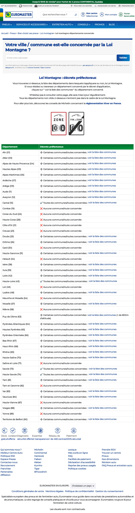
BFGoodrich (40, 472)
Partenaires (7, 472)
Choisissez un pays (82, 486)
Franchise (25, 6)
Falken (37, 459)
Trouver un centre (81, 6)
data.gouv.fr (9, 67)
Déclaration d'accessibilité (81, 462)
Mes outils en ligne (78, 453)
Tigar (36, 468)
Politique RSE (8, 456)
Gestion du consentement (109, 491)
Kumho (38, 465)
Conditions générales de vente (28, 491)
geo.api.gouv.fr (88, 65)
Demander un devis (105, 6)
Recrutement (8, 465)
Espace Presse (8, 459)
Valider (123, 58)
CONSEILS (83, 24)
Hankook (39, 456)
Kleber (37, 462)
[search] (60, 58)
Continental (40, 453)
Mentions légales (54, 491)
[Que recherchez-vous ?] (57, 14)
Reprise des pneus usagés (82, 465)
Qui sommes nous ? (11, 449)
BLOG (112, 24)
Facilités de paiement (79, 459)
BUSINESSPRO (9, 6)
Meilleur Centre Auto (11, 453)
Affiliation (5, 475)
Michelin (38, 449)
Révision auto (109, 462)
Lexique (72, 449)
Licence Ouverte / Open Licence (39, 67)
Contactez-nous (9, 462)
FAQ (70, 456)
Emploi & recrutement (46, 6)
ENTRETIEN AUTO (61, 24)
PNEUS (6, 24)
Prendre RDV (126, 6)
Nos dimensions (110, 459)
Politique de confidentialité (79, 491)
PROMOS (99, 24)
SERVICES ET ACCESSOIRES (31, 24)
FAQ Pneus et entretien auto (117, 465)
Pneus (105, 456)
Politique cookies (77, 468)
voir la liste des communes (102, 315)
